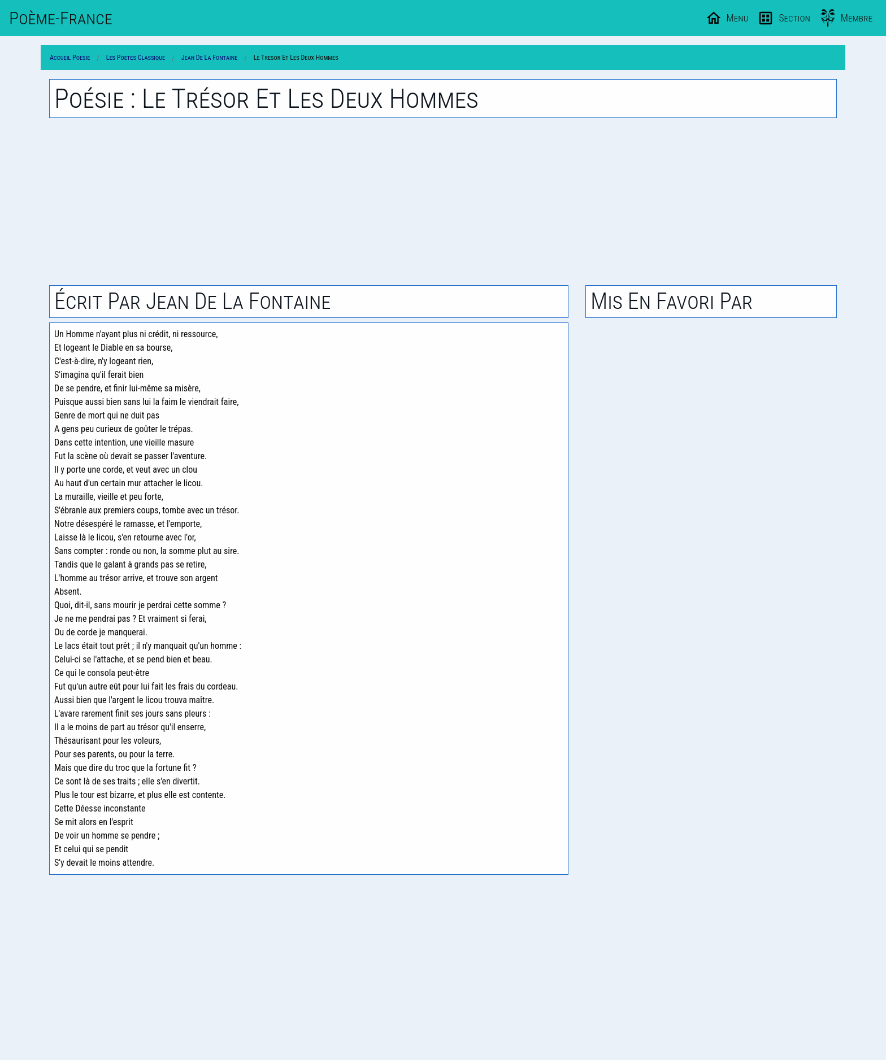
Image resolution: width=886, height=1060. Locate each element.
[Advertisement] (443, 202)
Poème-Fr (60, 18)
